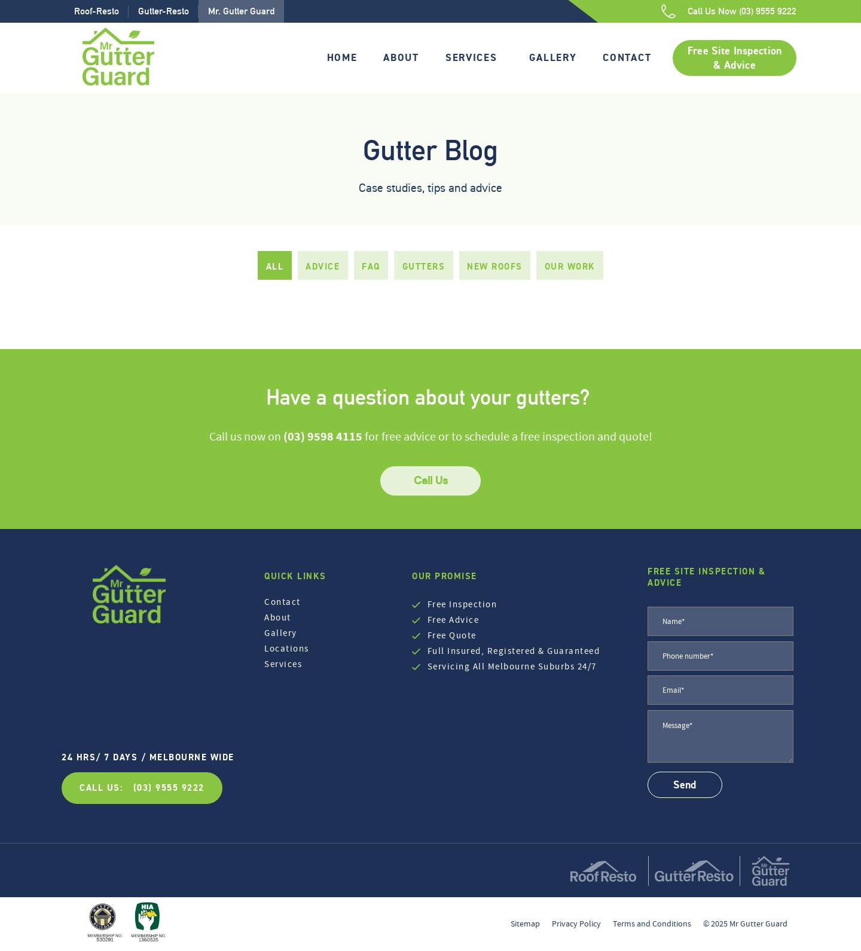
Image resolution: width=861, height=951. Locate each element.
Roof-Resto (96, 11)
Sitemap (525, 923)
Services (471, 57)
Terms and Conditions (652, 923)
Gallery (552, 57)
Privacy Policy (576, 923)
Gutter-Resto (163, 11)
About (401, 57)
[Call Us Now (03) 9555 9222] (668, 11)
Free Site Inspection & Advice (735, 58)
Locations (286, 649)
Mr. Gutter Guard (241, 11)
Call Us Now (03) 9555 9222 (742, 11)
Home (342, 57)
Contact (627, 57)
